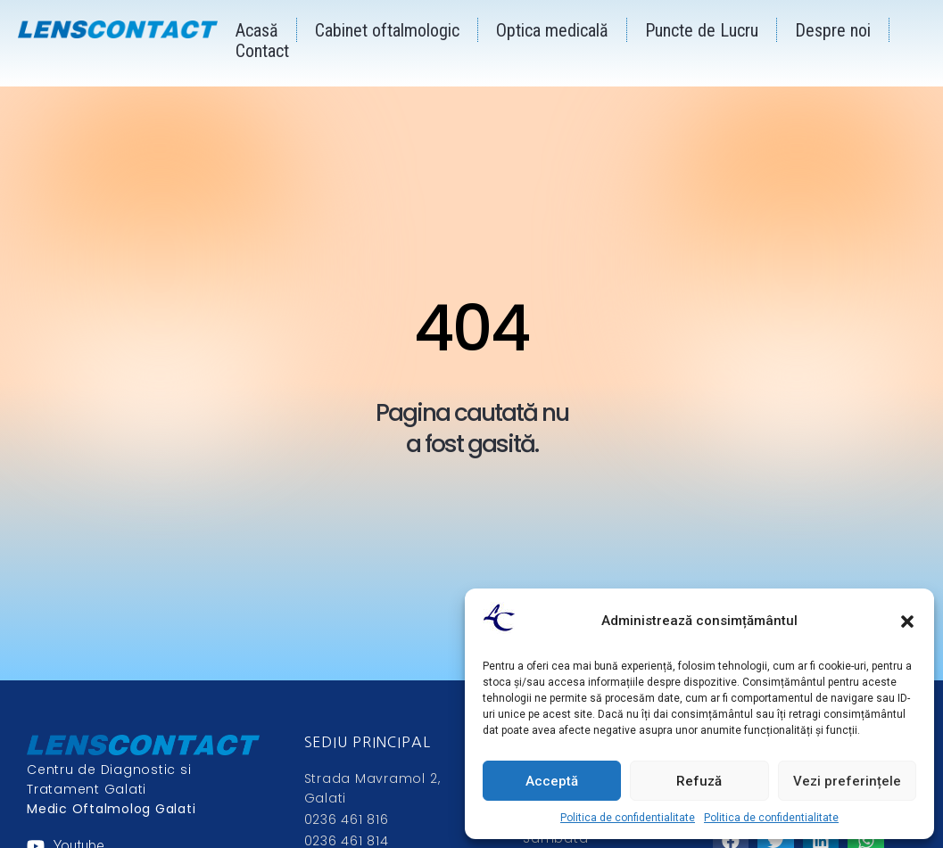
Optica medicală (552, 30)
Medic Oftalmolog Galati (111, 809)
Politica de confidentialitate (627, 817)
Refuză (699, 781)
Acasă (257, 30)
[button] (907, 621)
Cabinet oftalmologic (387, 30)
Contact (262, 51)
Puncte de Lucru (701, 30)
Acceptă (551, 781)
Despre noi (833, 30)
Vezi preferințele (847, 781)
